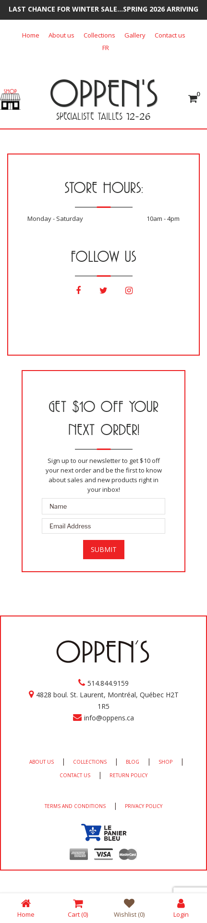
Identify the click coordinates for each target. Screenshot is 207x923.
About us (61, 35)
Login (181, 908)
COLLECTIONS (90, 761)
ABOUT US (41, 761)
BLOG (132, 761)
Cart (78, 908)
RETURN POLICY (128, 775)
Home (30, 35)
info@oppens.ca (109, 717)
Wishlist (129, 908)
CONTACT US (75, 775)
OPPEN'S (103, 93)
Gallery (135, 35)
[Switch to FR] (105, 47)
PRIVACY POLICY (143, 806)
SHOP (165, 761)
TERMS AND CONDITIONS (75, 806)
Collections (99, 35)
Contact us (170, 35)
